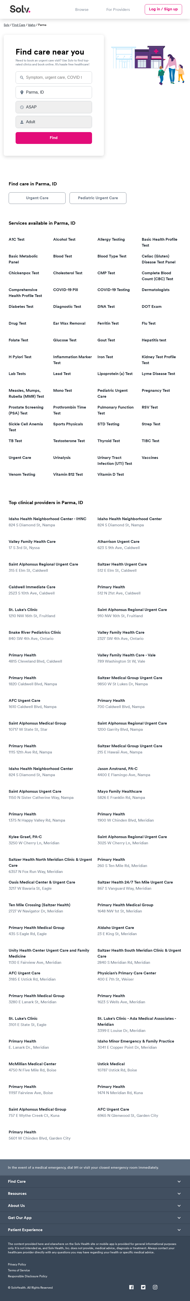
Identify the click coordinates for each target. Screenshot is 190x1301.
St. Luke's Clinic (50, 613)
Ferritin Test (108, 323)
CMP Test (106, 273)
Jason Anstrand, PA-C (138, 772)
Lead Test (62, 373)
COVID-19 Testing (113, 289)
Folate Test (18, 340)
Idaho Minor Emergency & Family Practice (138, 1044)
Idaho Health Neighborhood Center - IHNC (50, 522)
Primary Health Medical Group (138, 908)
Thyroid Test (108, 440)
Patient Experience (25, 1230)
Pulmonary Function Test (115, 410)
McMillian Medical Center (50, 1067)
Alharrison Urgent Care (138, 545)
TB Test (15, 440)
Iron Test (105, 356)
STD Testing (108, 424)
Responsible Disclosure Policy (27, 1276)
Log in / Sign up (163, 9)
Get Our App (20, 1218)
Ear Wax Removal (69, 323)
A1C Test (16, 239)
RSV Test (150, 407)
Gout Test (106, 340)
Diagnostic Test (67, 306)
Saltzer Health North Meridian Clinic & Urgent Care (50, 865)
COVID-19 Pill (65, 289)
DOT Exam (152, 306)
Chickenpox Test (24, 273)
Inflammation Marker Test (72, 359)
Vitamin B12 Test (68, 474)
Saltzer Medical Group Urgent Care (138, 681)
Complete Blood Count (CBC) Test (157, 275)
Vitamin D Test (110, 474)
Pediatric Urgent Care (98, 197)
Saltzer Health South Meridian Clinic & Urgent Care (139, 956)
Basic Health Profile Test (159, 242)
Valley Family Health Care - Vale (138, 658)
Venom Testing (22, 474)
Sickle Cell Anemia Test (26, 427)
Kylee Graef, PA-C (50, 840)
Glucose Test (64, 340)
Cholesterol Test (67, 273)
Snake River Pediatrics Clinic (50, 635)
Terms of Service (19, 1270)
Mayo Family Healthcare (138, 794)
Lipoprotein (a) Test (115, 373)
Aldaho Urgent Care (138, 931)
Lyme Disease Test (158, 373)
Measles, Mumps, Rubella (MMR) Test (26, 393)
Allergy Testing (111, 239)
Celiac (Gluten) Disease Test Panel (158, 259)
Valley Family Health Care (50, 545)
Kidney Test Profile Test (159, 359)
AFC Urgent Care (50, 704)
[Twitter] (143, 1287)
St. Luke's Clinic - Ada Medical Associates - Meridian (138, 1024)
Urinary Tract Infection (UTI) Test (114, 460)
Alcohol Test (64, 239)
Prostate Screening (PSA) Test (26, 410)
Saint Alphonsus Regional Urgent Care (50, 567)
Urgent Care (37, 197)
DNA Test (106, 306)
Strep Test (151, 424)
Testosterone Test (69, 440)
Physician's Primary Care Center (138, 976)
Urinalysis (62, 457)
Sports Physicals (68, 424)
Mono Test (62, 390)
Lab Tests (17, 373)
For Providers (118, 9)
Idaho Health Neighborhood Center (138, 522)
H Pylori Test (20, 356)
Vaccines (150, 457)
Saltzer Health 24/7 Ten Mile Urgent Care (138, 885)
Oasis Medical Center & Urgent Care (50, 885)
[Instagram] (155, 1287)
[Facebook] (131, 1287)
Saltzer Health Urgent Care (138, 567)
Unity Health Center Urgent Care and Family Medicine (50, 956)
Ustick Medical (138, 1067)
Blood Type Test (111, 256)
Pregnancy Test (156, 390)
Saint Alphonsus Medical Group (50, 726)
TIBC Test (150, 440)
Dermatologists (155, 289)
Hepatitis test (154, 340)
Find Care (18, 25)
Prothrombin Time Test (69, 410)
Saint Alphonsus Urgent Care (50, 794)
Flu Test (149, 323)
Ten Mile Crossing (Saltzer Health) (50, 908)
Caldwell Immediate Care (50, 590)
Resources (17, 1194)
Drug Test (17, 323)
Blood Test (62, 256)
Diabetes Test (21, 306)
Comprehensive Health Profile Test (25, 292)
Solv (6, 25)
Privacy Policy (17, 1264)
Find (54, 137)
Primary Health (138, 590)
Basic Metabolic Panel (23, 259)
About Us (16, 1206)
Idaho (31, 25)
